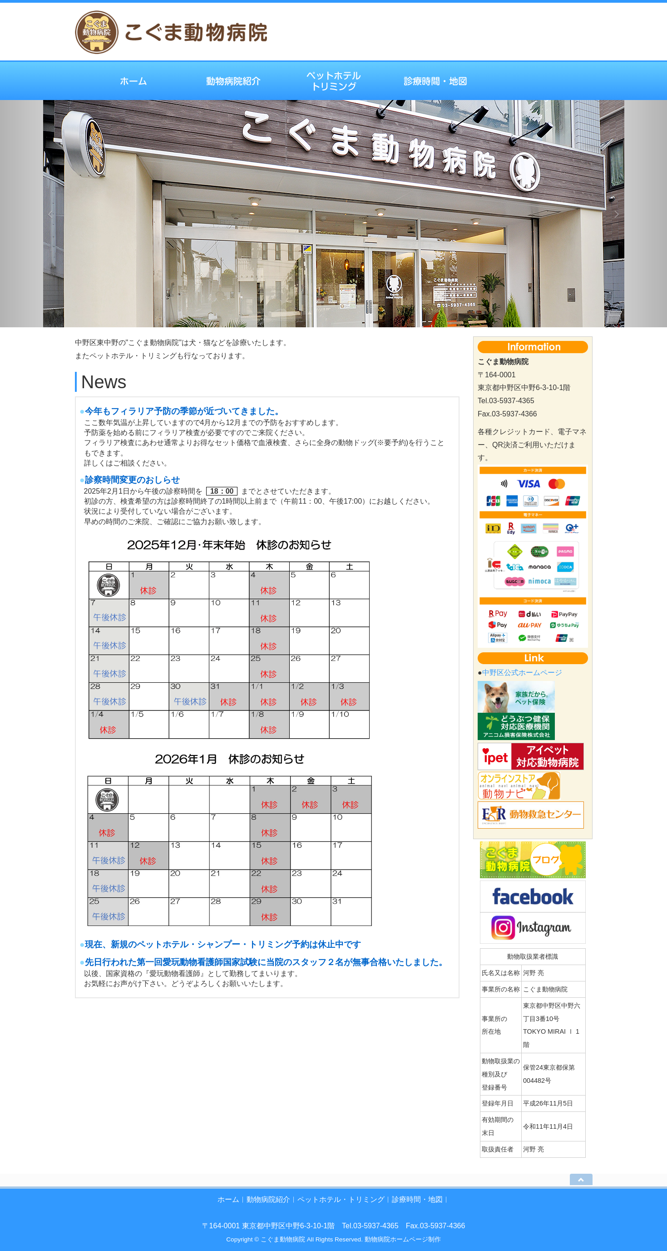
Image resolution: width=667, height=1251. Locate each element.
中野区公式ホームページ (522, 672)
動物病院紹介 (268, 1199)
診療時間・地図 (417, 1199)
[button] (50, 213)
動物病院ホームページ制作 (403, 1239)
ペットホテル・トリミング (341, 1199)
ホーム (228, 1199)
